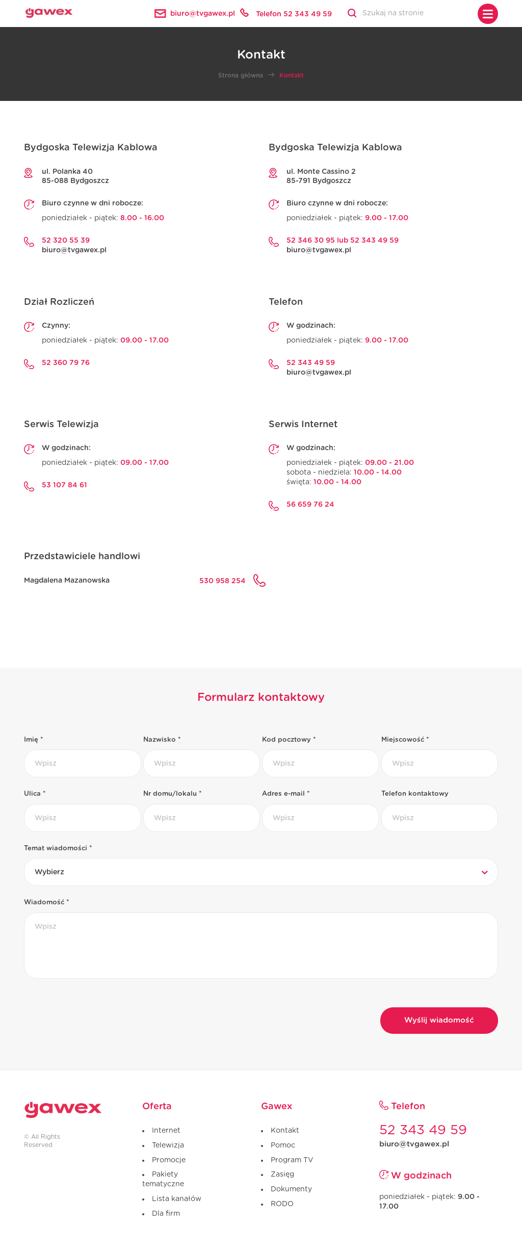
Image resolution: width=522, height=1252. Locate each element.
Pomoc (283, 1145)
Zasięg (282, 1174)
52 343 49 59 (310, 363)
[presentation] (101, 1011)
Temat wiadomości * (58, 848)
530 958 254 (222, 581)
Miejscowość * (405, 740)
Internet (166, 1130)
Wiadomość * (46, 902)
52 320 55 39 (66, 240)
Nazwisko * (162, 740)
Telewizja (168, 1145)
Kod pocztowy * (289, 740)
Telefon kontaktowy (415, 794)
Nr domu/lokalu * (172, 794)
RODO (282, 1204)
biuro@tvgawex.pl (74, 250)
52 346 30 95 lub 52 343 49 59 (342, 240)
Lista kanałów (176, 1199)
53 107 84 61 (64, 485)
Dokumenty (291, 1189)
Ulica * (35, 794)
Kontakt (285, 1130)
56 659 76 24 (310, 504)
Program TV (292, 1160)
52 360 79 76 (66, 363)
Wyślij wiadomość (439, 1020)
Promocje (169, 1160)
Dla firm (166, 1213)
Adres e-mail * (286, 794)
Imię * (33, 740)
